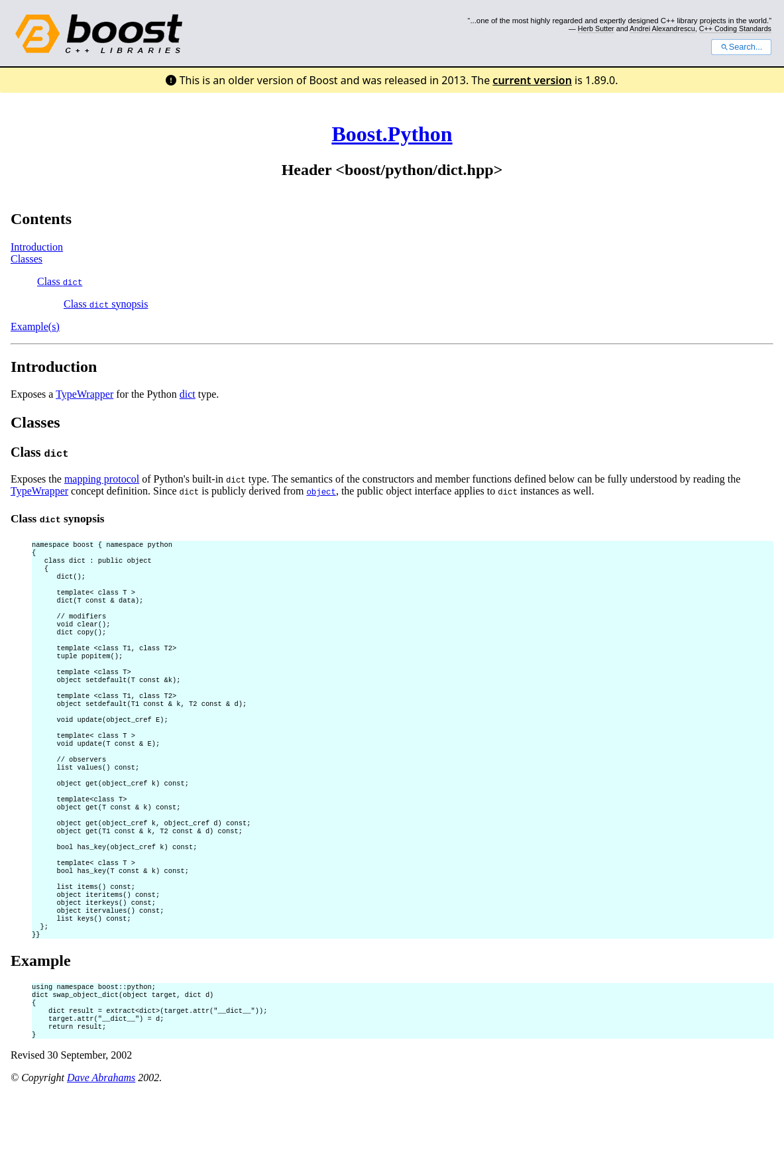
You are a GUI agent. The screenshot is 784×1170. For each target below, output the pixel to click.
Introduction (37, 247)
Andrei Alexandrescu (662, 28)
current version (532, 80)
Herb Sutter (596, 28)
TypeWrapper (84, 394)
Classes (26, 258)
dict (188, 394)
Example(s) (35, 326)
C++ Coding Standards (735, 28)
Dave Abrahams (101, 1153)
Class (59, 281)
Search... (741, 47)
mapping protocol (101, 479)
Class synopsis (106, 304)
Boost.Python (391, 134)
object (320, 491)
